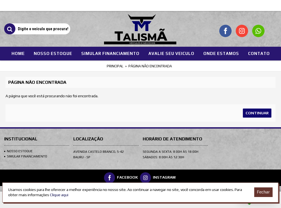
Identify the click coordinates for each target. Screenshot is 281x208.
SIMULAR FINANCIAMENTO (25, 156)
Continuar (257, 113)
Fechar (263, 192)
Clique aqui (59, 195)
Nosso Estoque (18, 151)
